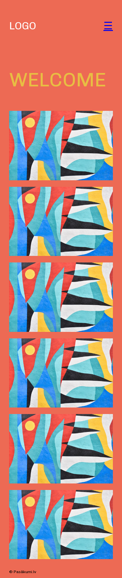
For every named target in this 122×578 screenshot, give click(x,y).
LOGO (22, 26)
